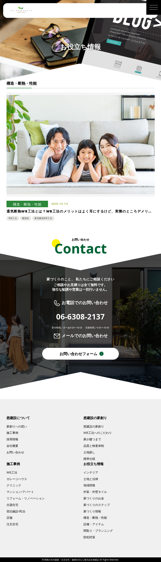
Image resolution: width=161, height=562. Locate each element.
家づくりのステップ (96, 505)
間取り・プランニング (98, 531)
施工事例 (12, 433)
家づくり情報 (92, 511)
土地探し (89, 452)
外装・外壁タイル (95, 492)
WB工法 (11, 472)
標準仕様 (89, 459)
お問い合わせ (15, 452)
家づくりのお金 (93, 498)
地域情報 (89, 485)
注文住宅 (12, 524)
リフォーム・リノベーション (25, 498)
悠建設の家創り (93, 426)
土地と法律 (90, 479)
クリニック (13, 485)
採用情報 (12, 439)
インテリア (90, 472)
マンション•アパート (20, 492)
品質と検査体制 (93, 446)
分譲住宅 (12, 505)
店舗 (9, 518)
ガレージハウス (16, 479)
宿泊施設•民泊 (15, 511)
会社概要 (12, 446)
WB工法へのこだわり (97, 433)
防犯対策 (89, 537)
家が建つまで (92, 439)
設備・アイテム (93, 524)
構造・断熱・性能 (95, 518)
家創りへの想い (16, 426)
